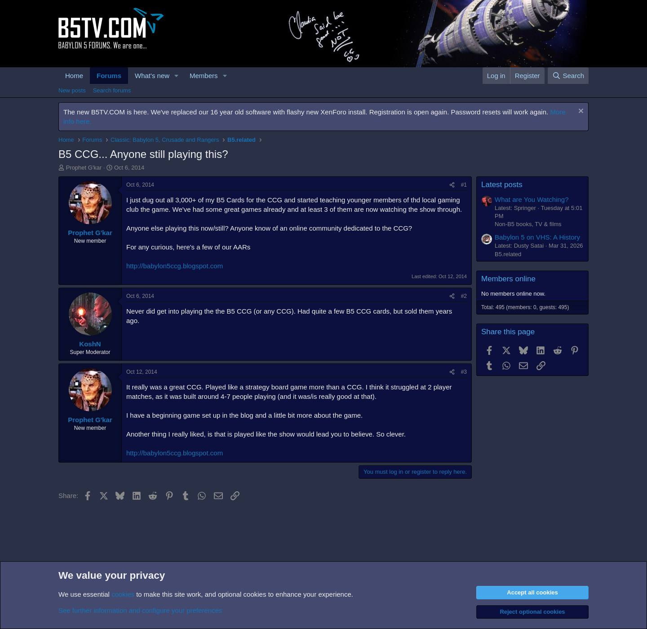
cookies (122, 594)
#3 (464, 372)
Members (204, 75)
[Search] (568, 75)
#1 (464, 185)
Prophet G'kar (84, 167)
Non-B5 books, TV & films (528, 224)
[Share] (452, 185)
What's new (152, 75)
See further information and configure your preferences (140, 610)
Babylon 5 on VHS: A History (537, 237)
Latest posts (502, 184)
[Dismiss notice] (580, 112)
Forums (109, 75)
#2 (464, 296)
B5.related (508, 254)
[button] (176, 75)
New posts (72, 90)
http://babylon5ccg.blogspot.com (174, 266)
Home (74, 75)
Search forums (112, 90)
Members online (508, 279)
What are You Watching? (532, 199)
